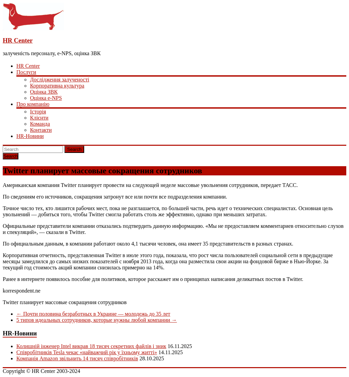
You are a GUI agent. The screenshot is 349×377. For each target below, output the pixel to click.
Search (74, 149)
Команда (40, 124)
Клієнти (39, 118)
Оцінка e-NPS (46, 98)
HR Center (18, 40)
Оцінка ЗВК (44, 92)
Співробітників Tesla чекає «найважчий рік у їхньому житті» (86, 352)
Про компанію (32, 104)
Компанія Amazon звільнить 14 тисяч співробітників (77, 358)
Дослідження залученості (59, 79)
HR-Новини (30, 136)
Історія (38, 111)
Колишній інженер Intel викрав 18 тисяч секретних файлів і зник (91, 346)
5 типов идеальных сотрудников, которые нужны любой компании (96, 320)
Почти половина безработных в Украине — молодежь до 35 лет (93, 314)
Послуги (26, 72)
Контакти (41, 130)
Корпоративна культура (57, 86)
